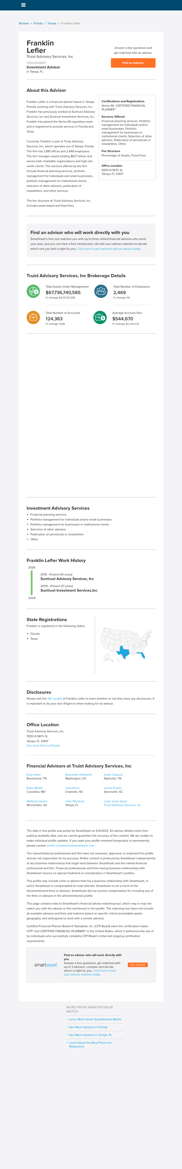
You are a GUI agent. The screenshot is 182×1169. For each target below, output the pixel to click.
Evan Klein (34, 775)
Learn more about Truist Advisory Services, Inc (122, 803)
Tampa (51, 23)
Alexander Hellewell (78, 775)
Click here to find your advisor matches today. (90, 972)
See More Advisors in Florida (88, 1027)
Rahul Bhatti (35, 788)
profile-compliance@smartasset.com (71, 846)
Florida (38, 23)
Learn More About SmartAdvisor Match (95, 1019)
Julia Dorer (72, 788)
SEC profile (54, 699)
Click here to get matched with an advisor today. (109, 249)
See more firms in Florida (43, 746)
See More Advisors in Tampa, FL (90, 1035)
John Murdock (74, 801)
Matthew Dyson (37, 801)
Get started (137, 965)
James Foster (113, 788)
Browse (24, 23)
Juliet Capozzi (113, 775)
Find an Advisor (133, 63)
